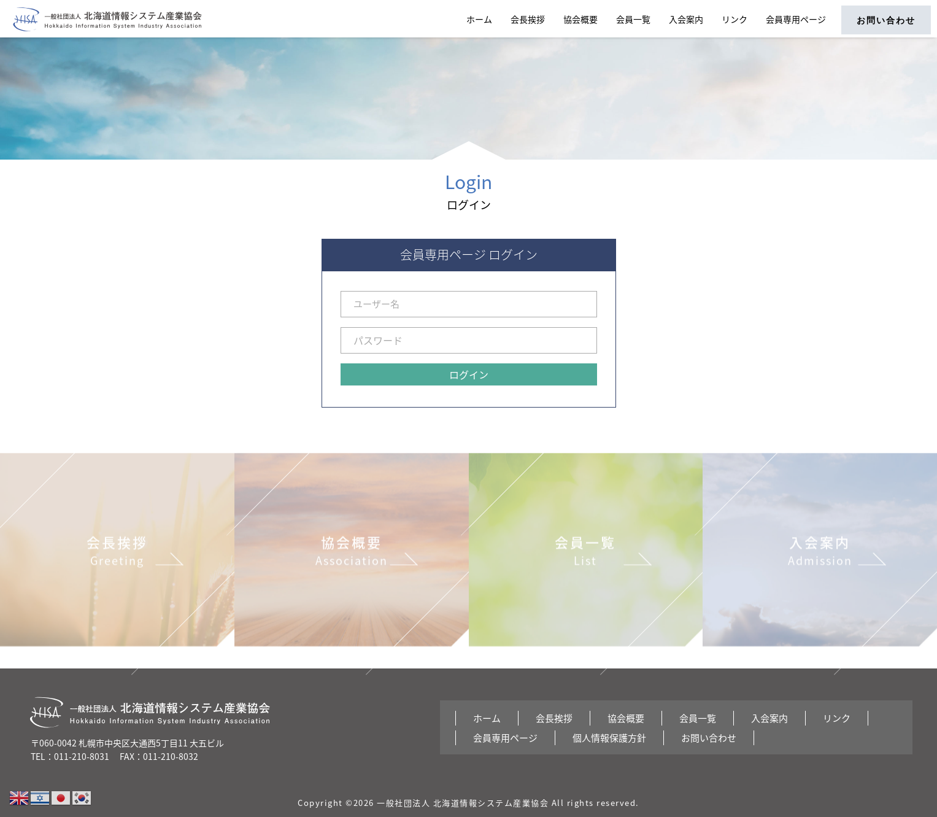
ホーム (479, 19)
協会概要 (580, 19)
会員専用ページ (796, 19)
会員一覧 (633, 19)
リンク (734, 19)
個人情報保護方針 (609, 738)
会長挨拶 (528, 19)
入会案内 (686, 19)
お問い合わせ (886, 20)
